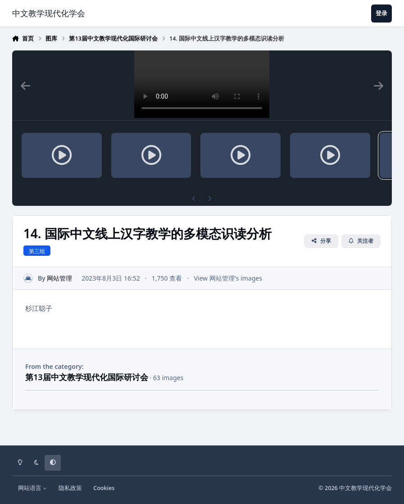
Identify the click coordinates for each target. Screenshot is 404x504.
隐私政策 (70, 488)
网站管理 (59, 278)
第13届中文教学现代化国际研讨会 (86, 377)
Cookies (103, 488)
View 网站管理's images (228, 278)
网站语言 (32, 488)
